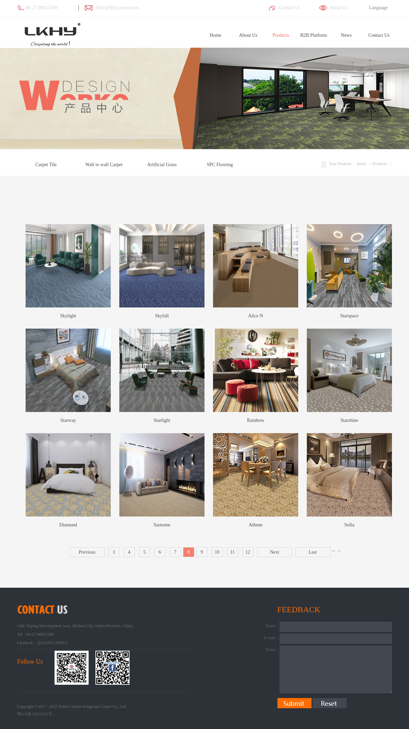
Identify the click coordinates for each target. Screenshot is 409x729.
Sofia (349, 524)
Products (380, 163)
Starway (68, 420)
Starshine (349, 420)
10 (217, 552)
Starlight (162, 420)
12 (247, 552)
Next (274, 552)
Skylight (68, 315)
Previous (87, 552)
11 (232, 552)
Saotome (162, 524)
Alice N (255, 315)
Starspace (349, 315)
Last (312, 552)
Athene (255, 524)
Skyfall (162, 315)
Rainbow (255, 420)
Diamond (68, 524)
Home (215, 35)
